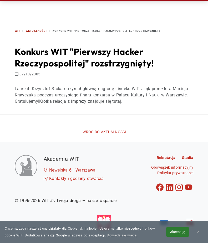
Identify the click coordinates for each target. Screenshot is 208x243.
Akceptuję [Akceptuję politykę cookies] (177, 232)
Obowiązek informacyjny (172, 167)
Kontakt (171, 10)
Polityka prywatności (175, 173)
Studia (113, 10)
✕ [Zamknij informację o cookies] (198, 232)
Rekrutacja (88, 10)
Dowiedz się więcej (122, 235)
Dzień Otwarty (141, 10)
